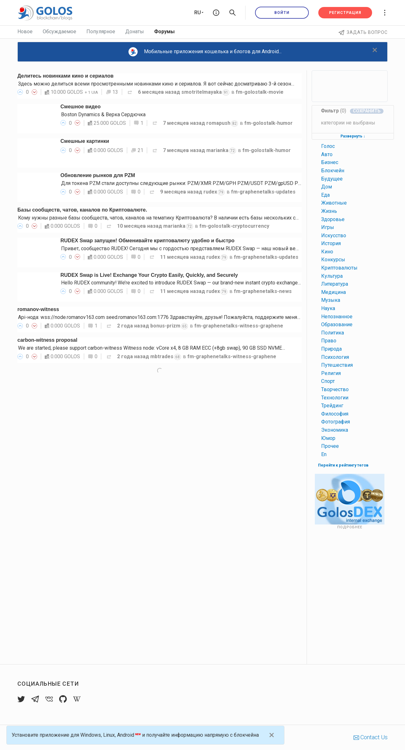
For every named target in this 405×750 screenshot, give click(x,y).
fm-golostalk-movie (260, 92)
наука (328, 308)
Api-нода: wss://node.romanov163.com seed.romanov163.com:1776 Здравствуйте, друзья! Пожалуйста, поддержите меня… (159, 317)
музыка (330, 300)
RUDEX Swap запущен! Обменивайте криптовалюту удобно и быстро (147, 240)
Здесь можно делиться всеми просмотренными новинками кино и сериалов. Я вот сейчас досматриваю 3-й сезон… (156, 84)
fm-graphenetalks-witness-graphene (238, 326)
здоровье (333, 219)
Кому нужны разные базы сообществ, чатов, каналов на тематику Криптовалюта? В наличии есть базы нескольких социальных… (172, 218)
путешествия (337, 365)
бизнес (329, 162)
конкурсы (333, 260)
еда (325, 195)
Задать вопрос (363, 32)
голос (328, 146)
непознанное (336, 317)
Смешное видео (80, 106)
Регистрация (345, 12)
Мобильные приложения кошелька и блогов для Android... (205, 51)
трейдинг (332, 406)
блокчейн (332, 171)
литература (334, 284)
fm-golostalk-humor (268, 123)
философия (334, 414)
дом (326, 187)
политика (332, 333)
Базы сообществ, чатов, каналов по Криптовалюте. (82, 210)
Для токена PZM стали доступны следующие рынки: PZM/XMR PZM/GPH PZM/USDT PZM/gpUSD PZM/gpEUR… (193, 183)
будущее (332, 179)
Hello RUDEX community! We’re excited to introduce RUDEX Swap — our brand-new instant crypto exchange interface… (191, 283)
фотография (335, 422)
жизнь (329, 211)
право (328, 341)
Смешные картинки (84, 141)
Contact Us (370, 737)
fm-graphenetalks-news (263, 291)
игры (327, 227)
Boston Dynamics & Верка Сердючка (103, 114)
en (324, 454)
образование (336, 324)
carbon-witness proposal (47, 340)
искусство (333, 235)
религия (331, 373)
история (331, 243)
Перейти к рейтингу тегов (343, 465)
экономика (334, 430)
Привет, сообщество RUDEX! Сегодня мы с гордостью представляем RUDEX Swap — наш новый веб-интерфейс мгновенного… (211, 248)
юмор (328, 438)
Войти (282, 12)
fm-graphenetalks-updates (263, 192)
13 (112, 92)
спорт (328, 381)
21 (137, 150)
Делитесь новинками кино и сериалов (65, 76)
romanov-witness (38, 309)
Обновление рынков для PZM (97, 175)
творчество (335, 389)
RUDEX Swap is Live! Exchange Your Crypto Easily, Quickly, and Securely (149, 275)
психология (335, 357)
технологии (334, 398)
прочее (330, 446)
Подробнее (349, 527)
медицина (333, 292)
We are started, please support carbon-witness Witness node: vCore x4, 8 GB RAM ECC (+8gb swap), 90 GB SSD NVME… (151, 348)
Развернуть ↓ (352, 136)
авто (327, 154)
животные (334, 203)
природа (331, 349)
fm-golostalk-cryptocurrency (234, 226)
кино (327, 252)
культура (332, 276)
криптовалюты (339, 268)
